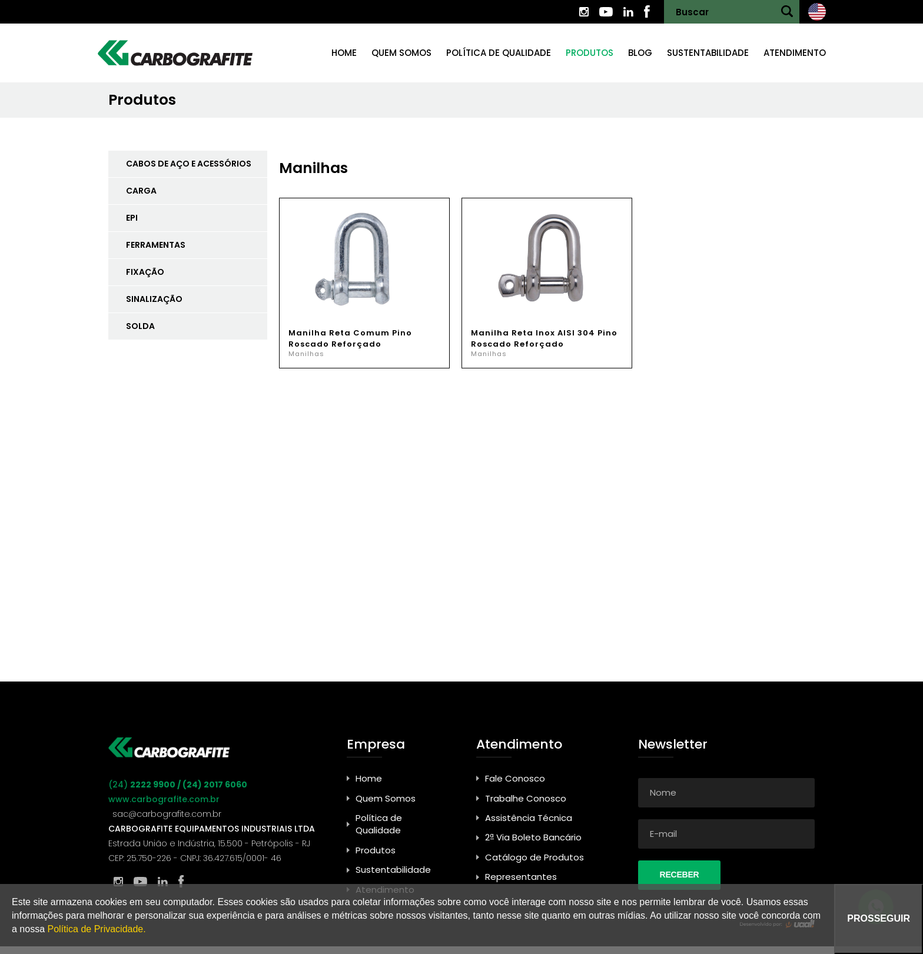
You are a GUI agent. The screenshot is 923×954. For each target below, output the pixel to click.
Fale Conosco (515, 778)
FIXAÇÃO (145, 272)
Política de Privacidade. (96, 929)
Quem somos (401, 52)
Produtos (589, 52)
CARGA (141, 191)
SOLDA (140, 326)
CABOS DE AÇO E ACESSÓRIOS (188, 163)
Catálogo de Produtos (534, 857)
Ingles (817, 12)
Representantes (521, 876)
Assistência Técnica (528, 818)
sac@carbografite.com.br (166, 814)
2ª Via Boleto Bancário (533, 837)
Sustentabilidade (708, 52)
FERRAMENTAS (155, 245)
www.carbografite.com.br (164, 799)
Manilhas (306, 354)
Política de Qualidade (498, 52)
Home (344, 52)
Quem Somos (386, 798)
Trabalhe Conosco (525, 798)
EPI (132, 218)
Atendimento (794, 52)
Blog (640, 52)
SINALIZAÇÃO (154, 299)
